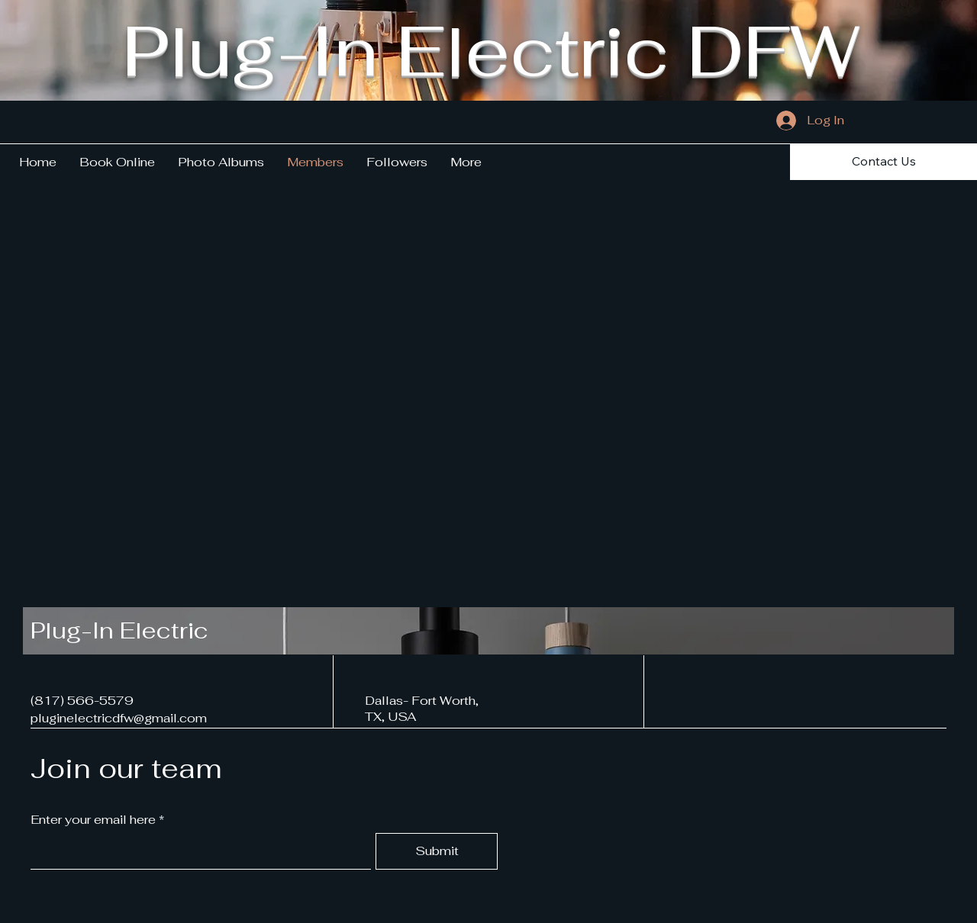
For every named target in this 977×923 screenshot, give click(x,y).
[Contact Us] (883, 161)
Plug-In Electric (119, 630)
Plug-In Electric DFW (490, 50)
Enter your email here (93, 820)
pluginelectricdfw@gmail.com (119, 718)
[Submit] (437, 851)
